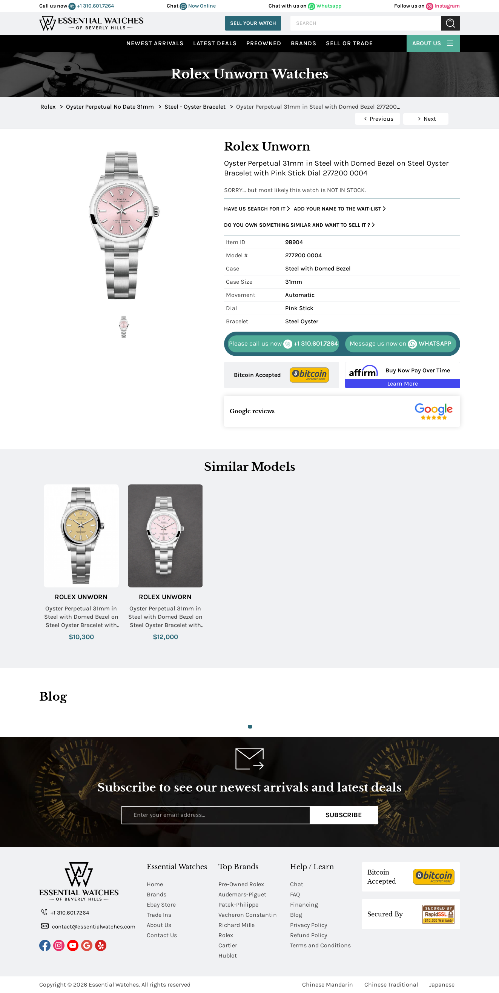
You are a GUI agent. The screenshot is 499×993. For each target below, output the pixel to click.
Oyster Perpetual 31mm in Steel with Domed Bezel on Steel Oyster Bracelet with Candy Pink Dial (165, 617)
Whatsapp (324, 6)
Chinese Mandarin (327, 984)
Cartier (227, 945)
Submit (450, 23)
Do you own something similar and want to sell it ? (299, 225)
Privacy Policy (308, 924)
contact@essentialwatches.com (88, 926)
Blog (296, 914)
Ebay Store (161, 904)
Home (155, 884)
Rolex (225, 935)
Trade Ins (159, 914)
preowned (263, 43)
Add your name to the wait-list (340, 209)
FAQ (295, 894)
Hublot (227, 955)
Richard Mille (236, 924)
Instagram (443, 6)
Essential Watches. (114, 984)
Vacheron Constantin (247, 914)
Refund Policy (308, 935)
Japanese (441, 984)
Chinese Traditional (391, 984)
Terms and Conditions (320, 945)
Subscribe (344, 815)
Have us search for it (257, 209)
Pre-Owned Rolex (241, 884)
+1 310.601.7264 (91, 6)
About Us (433, 42)
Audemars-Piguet (242, 894)
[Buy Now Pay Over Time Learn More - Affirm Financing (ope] (402, 375)
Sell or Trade (349, 43)
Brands (303, 43)
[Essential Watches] (91, 22)
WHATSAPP (400, 344)
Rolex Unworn (81, 597)
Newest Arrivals (155, 43)
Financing (304, 904)
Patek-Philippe (238, 904)
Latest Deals (215, 43)
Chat (296, 884)
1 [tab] (250, 727)
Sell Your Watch (253, 23)
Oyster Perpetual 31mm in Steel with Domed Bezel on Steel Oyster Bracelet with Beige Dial (81, 617)
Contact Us (162, 935)
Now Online (198, 6)
